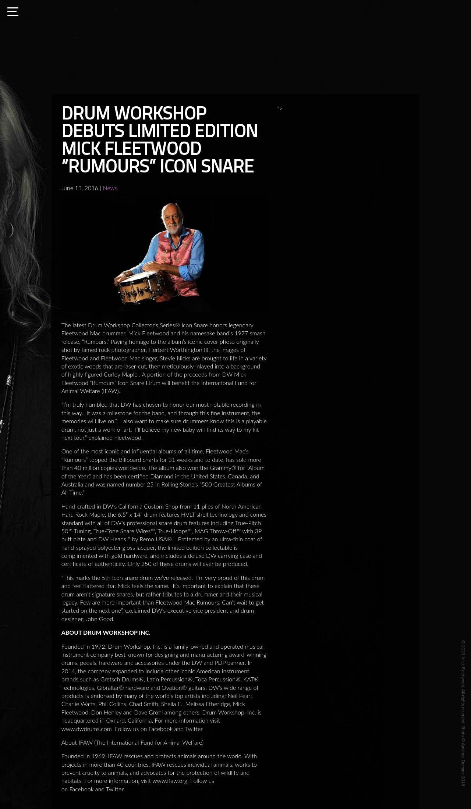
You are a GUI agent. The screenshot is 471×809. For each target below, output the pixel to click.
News (110, 187)
